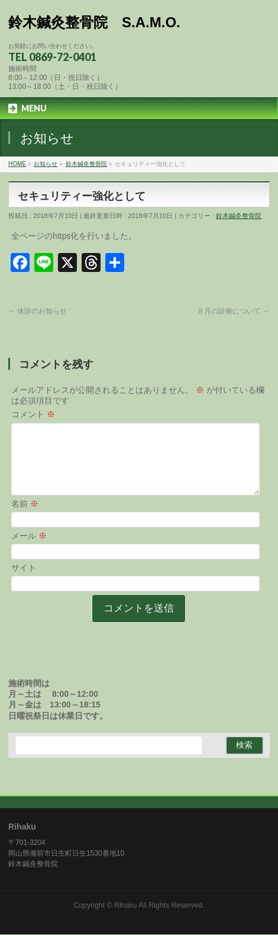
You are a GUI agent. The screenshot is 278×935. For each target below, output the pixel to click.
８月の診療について (233, 311)
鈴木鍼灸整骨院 (238, 215)
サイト (23, 582)
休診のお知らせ (37, 311)
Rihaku (125, 906)
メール (29, 550)
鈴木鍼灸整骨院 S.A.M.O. (94, 22)
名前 (24, 518)
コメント (33, 414)
